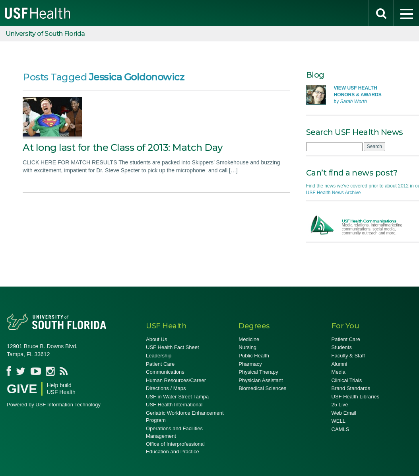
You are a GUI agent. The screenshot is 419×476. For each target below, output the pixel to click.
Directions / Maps (166, 388)
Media (338, 372)
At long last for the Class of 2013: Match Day (123, 147)
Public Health (254, 356)
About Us (156, 339)
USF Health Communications (369, 221)
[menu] (406, 13)
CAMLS (340, 429)
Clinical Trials (347, 380)
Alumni (339, 364)
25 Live (340, 405)
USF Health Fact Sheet (172, 347)
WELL (338, 421)
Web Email (344, 413)
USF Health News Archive (333, 192)
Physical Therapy (258, 372)
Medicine (249, 339)
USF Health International (174, 405)
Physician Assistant (261, 380)
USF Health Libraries (356, 397)
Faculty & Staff (348, 356)
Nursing (247, 347)
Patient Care (160, 364)
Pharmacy (250, 364)
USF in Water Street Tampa (177, 397)
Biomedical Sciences (262, 388)
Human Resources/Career (176, 380)
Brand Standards (351, 388)
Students (342, 347)
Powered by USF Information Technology (54, 405)
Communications (165, 372)
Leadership (158, 356)
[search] (381, 13)
